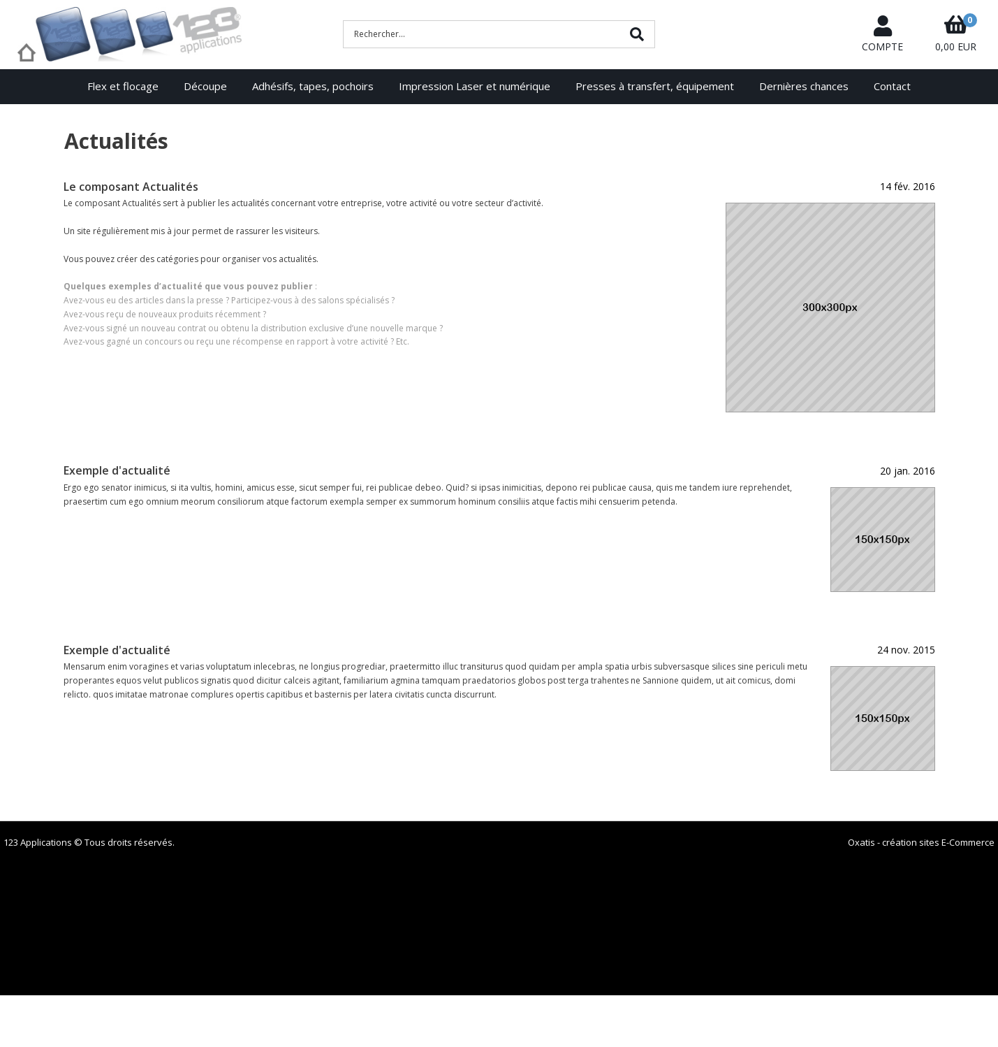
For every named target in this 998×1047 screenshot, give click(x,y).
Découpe (205, 86)
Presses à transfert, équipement (654, 86)
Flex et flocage (123, 86)
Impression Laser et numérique (474, 86)
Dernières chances (804, 86)
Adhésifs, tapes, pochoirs (313, 86)
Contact (892, 86)
